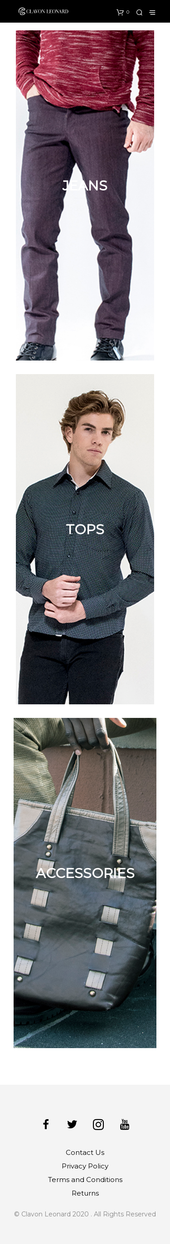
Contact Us (85, 1152)
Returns (85, 1193)
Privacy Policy (85, 1166)
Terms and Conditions (85, 1179)
